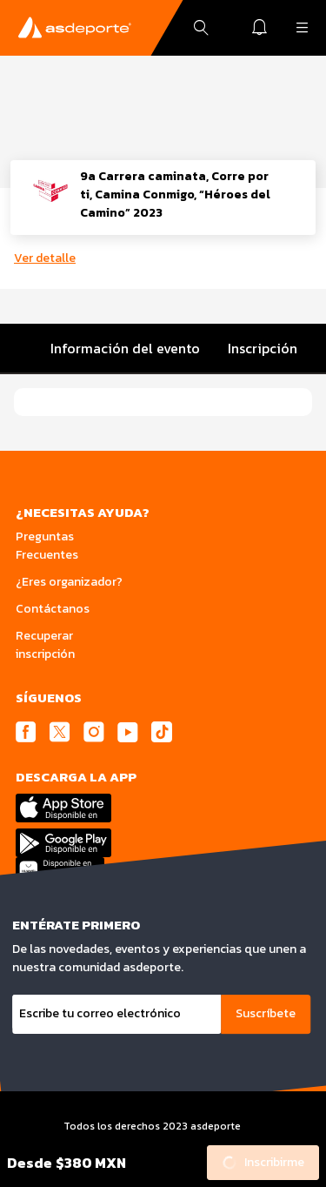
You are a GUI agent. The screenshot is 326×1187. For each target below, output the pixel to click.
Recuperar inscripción (45, 645)
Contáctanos (53, 609)
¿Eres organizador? (69, 582)
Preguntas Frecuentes (47, 545)
